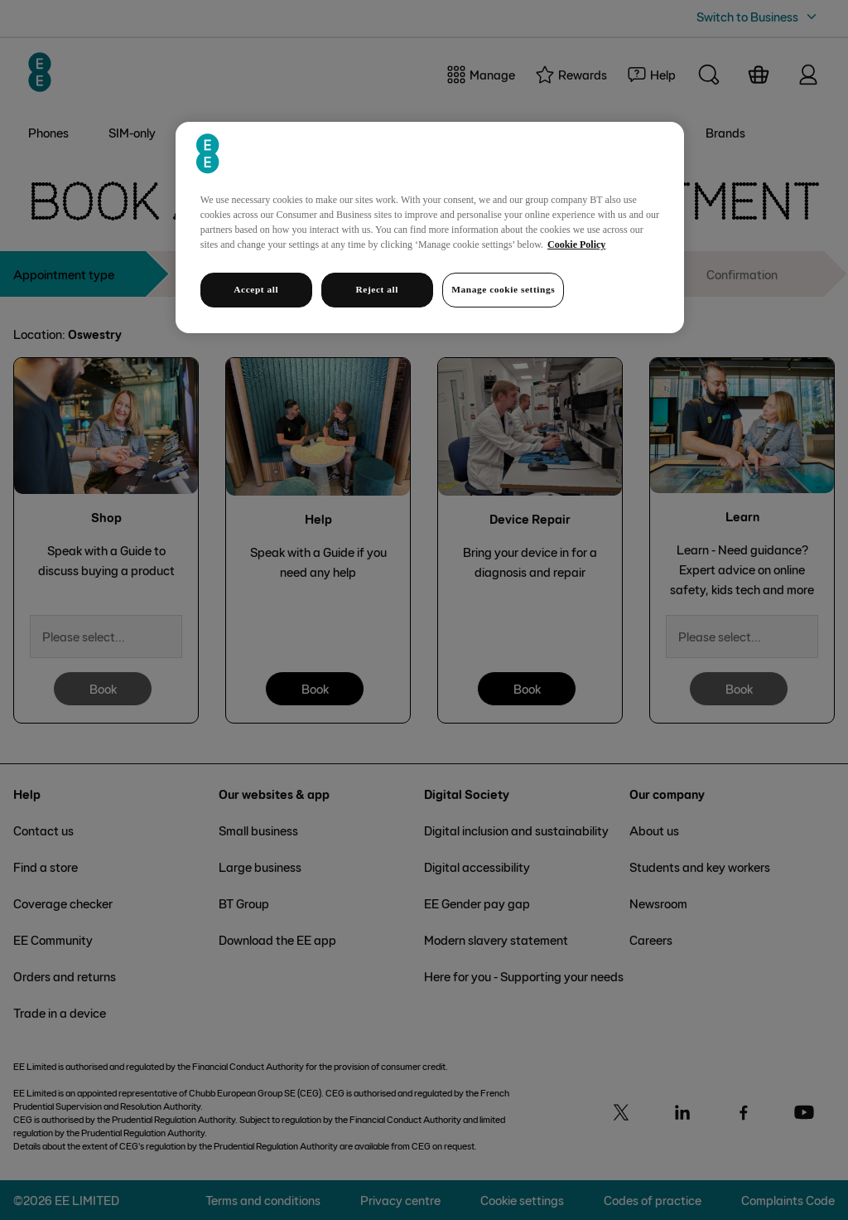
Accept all (256, 289)
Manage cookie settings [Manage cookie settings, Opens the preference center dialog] (503, 289)
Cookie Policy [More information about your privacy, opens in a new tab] (576, 244)
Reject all (377, 289)
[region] (430, 227)
